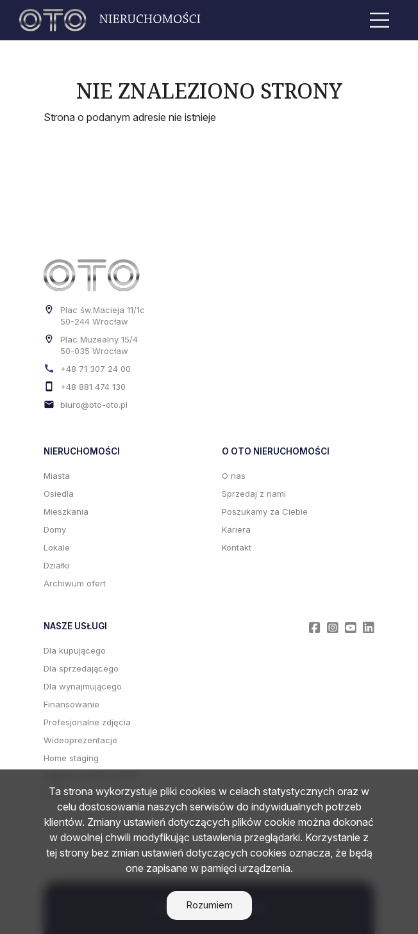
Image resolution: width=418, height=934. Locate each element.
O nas (234, 476)
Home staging (71, 758)
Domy (55, 529)
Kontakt (236, 547)
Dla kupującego (75, 650)
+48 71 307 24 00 (95, 369)
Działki (56, 565)
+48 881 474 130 (93, 387)
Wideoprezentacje (80, 740)
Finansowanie (71, 704)
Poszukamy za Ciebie (265, 511)
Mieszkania (66, 511)
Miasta (57, 476)
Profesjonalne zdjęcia (87, 722)
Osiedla (59, 493)
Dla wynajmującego (83, 686)
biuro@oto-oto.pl (94, 404)
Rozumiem (209, 905)
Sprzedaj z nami (254, 493)
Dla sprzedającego (81, 668)
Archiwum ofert (75, 583)
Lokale (57, 547)
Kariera (236, 529)
